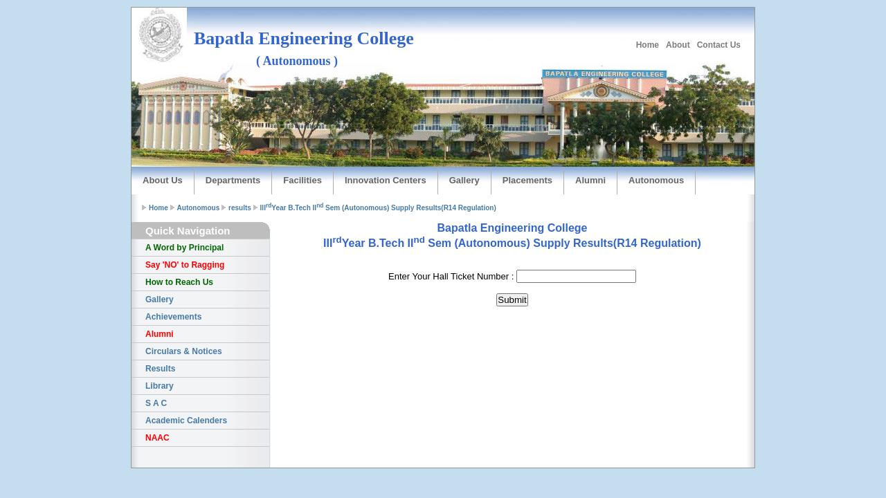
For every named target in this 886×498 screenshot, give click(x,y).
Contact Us (719, 45)
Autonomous (656, 180)
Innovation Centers (385, 180)
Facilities (302, 180)
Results (160, 369)
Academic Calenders (186, 420)
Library (159, 386)
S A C (156, 403)
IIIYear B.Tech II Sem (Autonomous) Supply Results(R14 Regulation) (378, 208)
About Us (163, 180)
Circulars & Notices (183, 351)
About (678, 45)
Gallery (464, 180)
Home (647, 45)
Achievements (173, 317)
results (239, 208)
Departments (233, 180)
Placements (527, 180)
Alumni (590, 180)
